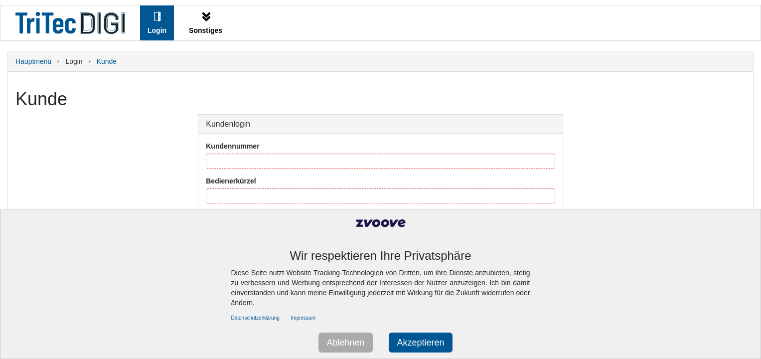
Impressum (303, 318)
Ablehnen (345, 343)
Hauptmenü (33, 61)
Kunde (107, 61)
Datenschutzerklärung (255, 318)
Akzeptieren (420, 343)
